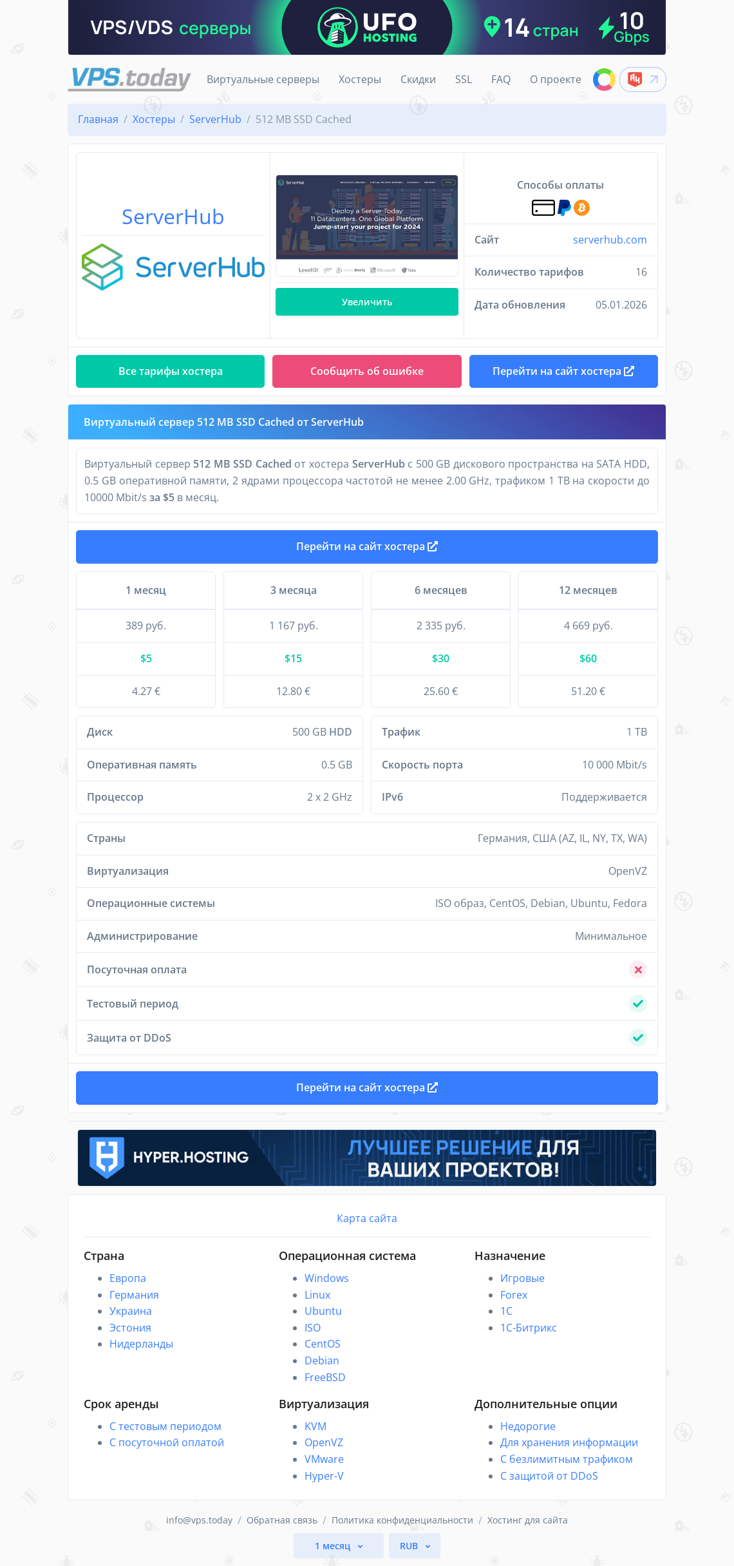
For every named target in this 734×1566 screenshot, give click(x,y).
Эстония (130, 1328)
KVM (315, 1426)
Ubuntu (323, 1311)
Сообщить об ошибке (367, 371)
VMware (324, 1459)
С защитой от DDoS (549, 1476)
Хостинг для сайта (527, 1520)
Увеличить (367, 302)
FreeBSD (325, 1377)
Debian (322, 1360)
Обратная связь (282, 1520)
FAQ (501, 79)
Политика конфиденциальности (402, 1520)
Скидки (418, 79)
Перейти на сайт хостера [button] (563, 371)
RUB (410, 1546)
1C (506, 1311)
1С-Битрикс (528, 1328)
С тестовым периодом (165, 1426)
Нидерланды (141, 1344)
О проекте (555, 79)
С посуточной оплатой (166, 1442)
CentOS (323, 1344)
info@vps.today (199, 1520)
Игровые (522, 1278)
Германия (134, 1295)
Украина (130, 1311)
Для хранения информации (569, 1442)
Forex (513, 1295)
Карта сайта (367, 1218)
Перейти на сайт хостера (367, 546)
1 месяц (334, 1546)
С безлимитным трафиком (566, 1459)
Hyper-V (324, 1476)
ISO (313, 1328)
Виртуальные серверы (263, 79)
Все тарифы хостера (170, 371)
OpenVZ (324, 1442)
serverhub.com (610, 240)
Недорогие (528, 1426)
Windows (327, 1278)
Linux (317, 1295)
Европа (127, 1278)
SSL (463, 79)
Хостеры (360, 79)
